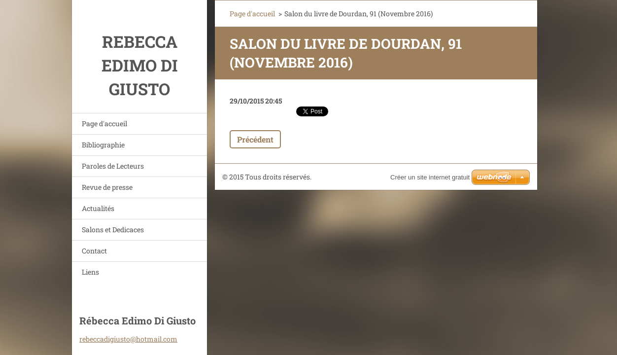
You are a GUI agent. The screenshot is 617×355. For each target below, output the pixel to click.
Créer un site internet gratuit (430, 177)
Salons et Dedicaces (113, 229)
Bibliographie (103, 144)
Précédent (255, 139)
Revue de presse (107, 187)
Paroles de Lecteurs (113, 166)
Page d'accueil (104, 123)
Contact (94, 250)
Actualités (98, 208)
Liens (90, 272)
